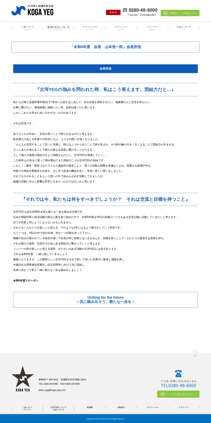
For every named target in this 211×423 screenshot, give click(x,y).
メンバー (152, 28)
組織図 (90, 407)
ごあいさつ (27, 28)
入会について (183, 28)
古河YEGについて (58, 407)
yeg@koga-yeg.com (55, 390)
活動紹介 (121, 407)
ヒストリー (121, 28)
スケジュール (90, 28)
